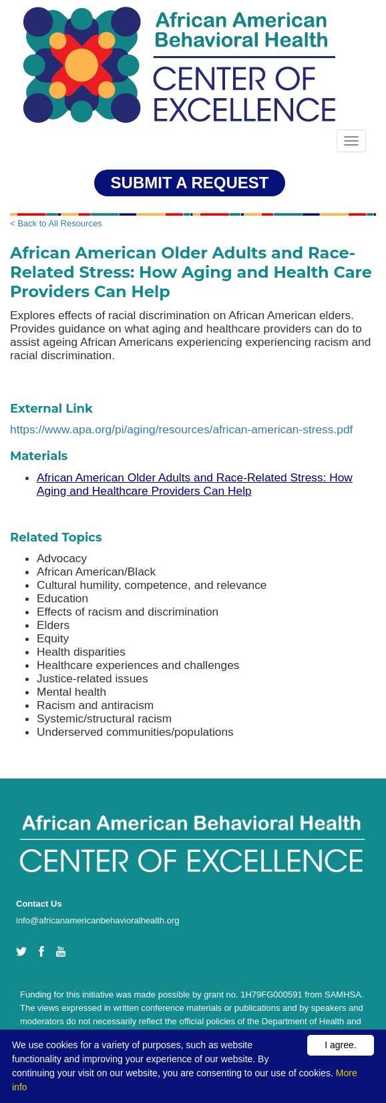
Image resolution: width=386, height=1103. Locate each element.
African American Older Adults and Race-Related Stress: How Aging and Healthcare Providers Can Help (195, 484)
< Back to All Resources (56, 223)
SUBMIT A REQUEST (190, 183)
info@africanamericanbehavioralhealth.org (97, 920)
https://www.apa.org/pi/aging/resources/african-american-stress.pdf (181, 429)
